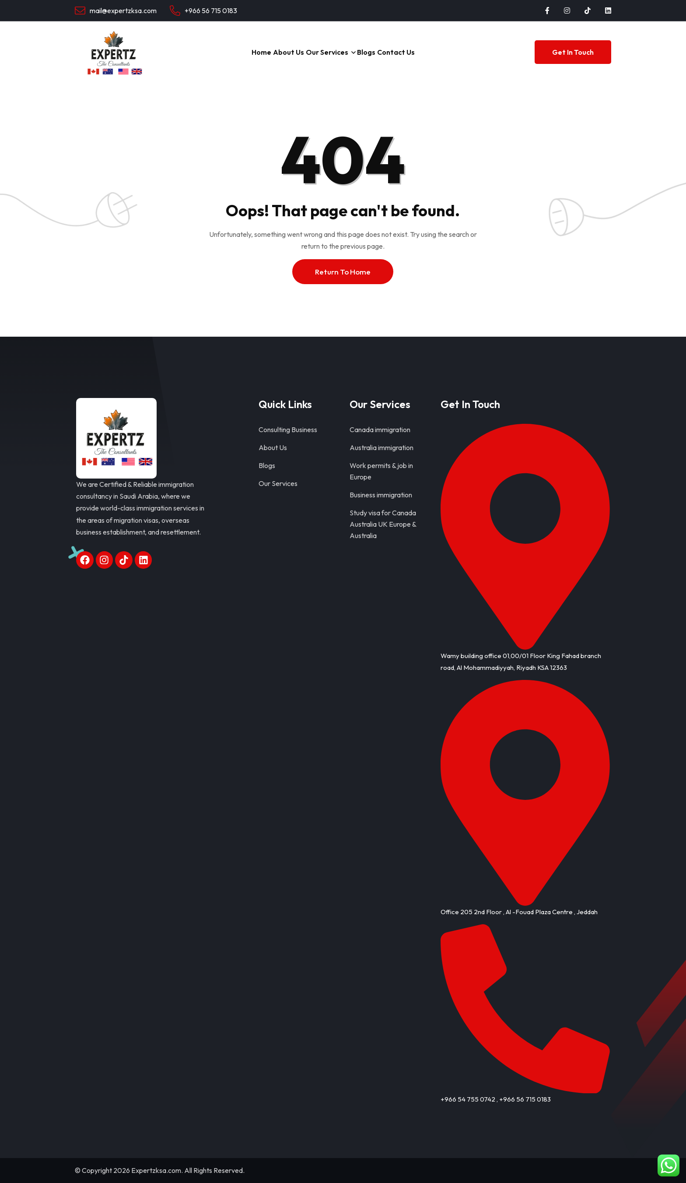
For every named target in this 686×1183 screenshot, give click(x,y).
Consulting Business (288, 429)
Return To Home (343, 271)
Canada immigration (380, 429)
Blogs (380, 51)
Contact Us (422, 51)
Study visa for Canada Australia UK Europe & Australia (383, 524)
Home (235, 51)
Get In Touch (573, 52)
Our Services (326, 51)
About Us (275, 51)
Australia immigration (381, 447)
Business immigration (381, 494)
